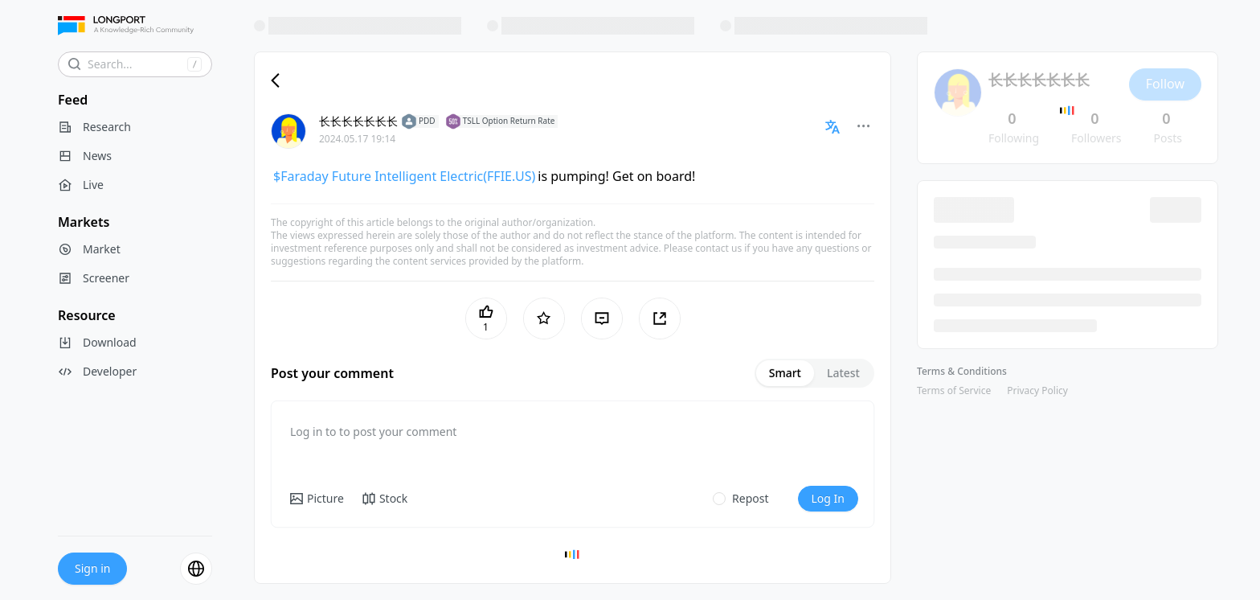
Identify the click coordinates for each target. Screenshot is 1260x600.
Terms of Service (954, 390)
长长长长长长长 (358, 121)
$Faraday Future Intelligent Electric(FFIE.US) (404, 176)
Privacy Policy (1037, 390)
